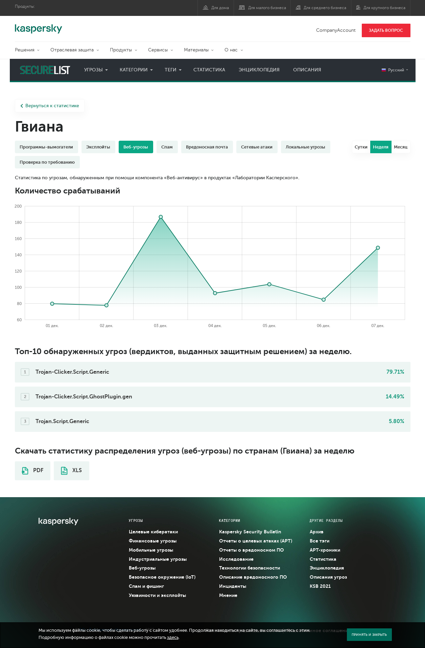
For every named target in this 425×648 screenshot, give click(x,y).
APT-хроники (325, 550)
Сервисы (158, 49)
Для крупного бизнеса (384, 7)
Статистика (209, 69)
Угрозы (93, 69)
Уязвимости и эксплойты (157, 595)
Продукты (121, 49)
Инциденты (232, 586)
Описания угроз (328, 577)
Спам (167, 146)
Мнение (228, 595)
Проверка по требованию (47, 162)
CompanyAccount (336, 30)
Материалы (196, 49)
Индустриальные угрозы (158, 559)
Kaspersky (38, 25)
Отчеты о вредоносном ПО (251, 550)
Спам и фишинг (146, 586)
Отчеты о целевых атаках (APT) (255, 540)
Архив (317, 531)
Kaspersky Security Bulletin (250, 531)
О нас (231, 49)
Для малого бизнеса (267, 7)
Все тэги (319, 540)
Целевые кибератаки (153, 531)
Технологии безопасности (249, 568)
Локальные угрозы (305, 146)
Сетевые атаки (257, 146)
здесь (173, 637)
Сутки (361, 146)
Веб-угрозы (135, 146)
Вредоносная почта (207, 146)
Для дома (220, 7)
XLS (71, 471)
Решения (24, 49)
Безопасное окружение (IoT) (162, 577)
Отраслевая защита (72, 49)
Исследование (236, 559)
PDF (32, 471)
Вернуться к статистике (49, 105)
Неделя (380, 146)
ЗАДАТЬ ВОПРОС (386, 30)
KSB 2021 (320, 586)
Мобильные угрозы (151, 550)
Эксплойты (98, 146)
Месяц (400, 146)
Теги (170, 69)
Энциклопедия (259, 69)
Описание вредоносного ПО (253, 577)
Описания (307, 69)
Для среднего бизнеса (325, 7)
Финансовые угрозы (152, 540)
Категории (134, 69)
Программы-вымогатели (46, 146)
